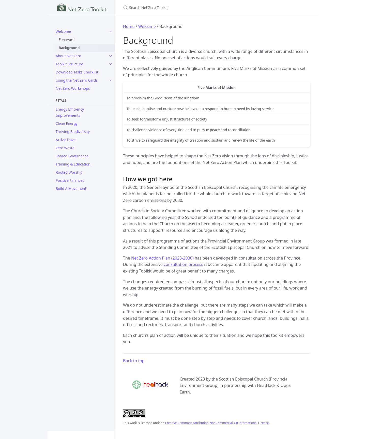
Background (69, 47)
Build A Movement (71, 188)
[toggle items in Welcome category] (110, 31)
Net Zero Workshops (73, 88)
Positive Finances (70, 180)
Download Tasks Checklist (77, 72)
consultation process (183, 264)
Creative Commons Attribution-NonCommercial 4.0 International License (217, 423)
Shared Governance (72, 156)
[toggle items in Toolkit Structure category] (110, 64)
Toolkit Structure (69, 64)
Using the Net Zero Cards (77, 80)
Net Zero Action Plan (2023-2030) (162, 258)
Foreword (66, 39)
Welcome (63, 31)
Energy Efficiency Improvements (70, 112)
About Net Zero (68, 55)
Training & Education (73, 164)
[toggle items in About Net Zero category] (110, 56)
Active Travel (66, 139)
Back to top (134, 361)
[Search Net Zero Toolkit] (183, 7)
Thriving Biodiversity (73, 131)
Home (129, 26)
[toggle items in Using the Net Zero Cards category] (110, 80)
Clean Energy (67, 123)
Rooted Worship (69, 172)
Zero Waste (65, 147)
